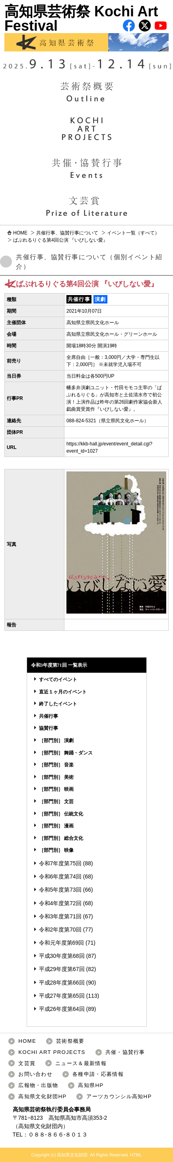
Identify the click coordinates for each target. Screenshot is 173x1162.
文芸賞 (26, 1063)
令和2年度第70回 (60, 929)
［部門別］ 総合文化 (61, 838)
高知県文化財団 (37, 1126)
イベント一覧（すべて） (133, 233)
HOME (20, 233)
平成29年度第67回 (62, 969)
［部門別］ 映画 (56, 789)
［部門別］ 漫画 (56, 826)
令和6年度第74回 (60, 876)
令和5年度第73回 (60, 889)
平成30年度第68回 (62, 956)
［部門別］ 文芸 (56, 801)
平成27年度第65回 (62, 996)
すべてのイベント (58, 679)
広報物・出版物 (38, 1085)
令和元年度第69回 (61, 942)
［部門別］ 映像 (56, 850)
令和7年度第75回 (60, 863)
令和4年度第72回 (60, 903)
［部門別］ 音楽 (56, 765)
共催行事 (48, 716)
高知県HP (90, 1085)
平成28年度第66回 (62, 982)
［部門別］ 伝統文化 (61, 814)
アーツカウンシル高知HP (119, 1096)
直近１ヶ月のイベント (63, 692)
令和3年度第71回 (60, 916)
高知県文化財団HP (42, 1096)
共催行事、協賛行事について (67, 233)
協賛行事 (48, 728)
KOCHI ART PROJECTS (51, 1052)
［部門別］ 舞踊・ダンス (66, 753)
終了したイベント (58, 704)
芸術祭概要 (70, 1041)
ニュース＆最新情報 (81, 1063)
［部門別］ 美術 (56, 777)
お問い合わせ (35, 1074)
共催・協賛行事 (125, 1052)
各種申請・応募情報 (98, 1074)
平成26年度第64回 (62, 1009)
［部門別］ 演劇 (56, 740)
